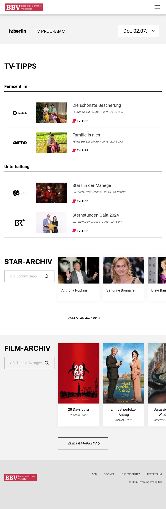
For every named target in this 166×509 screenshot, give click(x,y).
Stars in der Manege (91, 185)
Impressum (154, 474)
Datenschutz (131, 474)
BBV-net (109, 474)
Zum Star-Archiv (83, 318)
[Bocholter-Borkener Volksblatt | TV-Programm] (24, 7)
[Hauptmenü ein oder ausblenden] (157, 7)
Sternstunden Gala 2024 (95, 215)
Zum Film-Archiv (84, 443)
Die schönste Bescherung (96, 105)
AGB (94, 474)
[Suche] (29, 276)
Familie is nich (86, 135)
